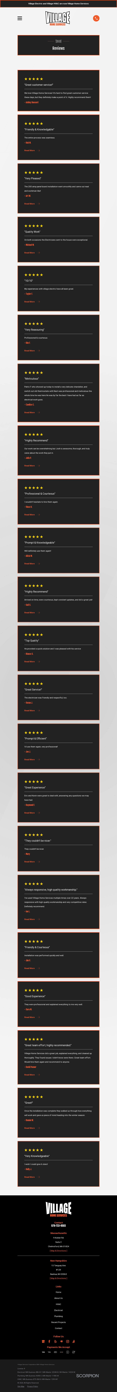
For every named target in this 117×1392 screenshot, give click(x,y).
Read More (32, 150)
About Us (58, 1298)
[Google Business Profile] (43, 1341)
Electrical (58, 1310)
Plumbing (58, 1316)
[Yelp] (55, 1341)
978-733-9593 (58, 1226)
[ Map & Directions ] (58, 1251)
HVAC (58, 1304)
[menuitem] (21, 1386)
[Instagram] (67, 1341)
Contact (58, 1328)
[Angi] (73, 1341)
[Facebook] (49, 1341)
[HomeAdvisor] (61, 1341)
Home (58, 1292)
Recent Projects (58, 1322)
